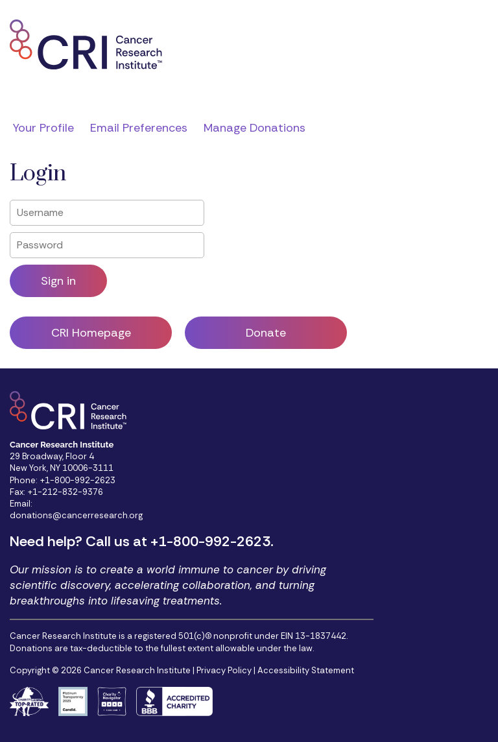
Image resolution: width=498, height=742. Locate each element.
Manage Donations (254, 128)
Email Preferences (138, 128)
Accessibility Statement (305, 670)
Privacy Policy (224, 670)
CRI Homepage (91, 333)
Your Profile (43, 128)
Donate (266, 333)
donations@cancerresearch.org (76, 515)
